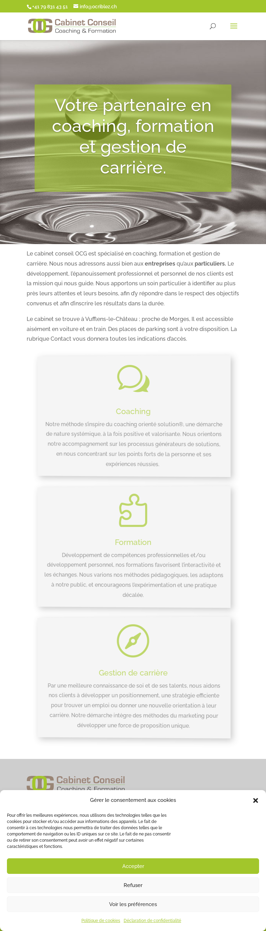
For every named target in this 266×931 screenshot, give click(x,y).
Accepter (133, 866)
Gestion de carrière (134, 672)
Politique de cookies (100, 920)
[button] (255, 800)
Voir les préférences (133, 904)
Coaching (133, 411)
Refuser (133, 885)
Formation (133, 541)
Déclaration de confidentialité (152, 920)
